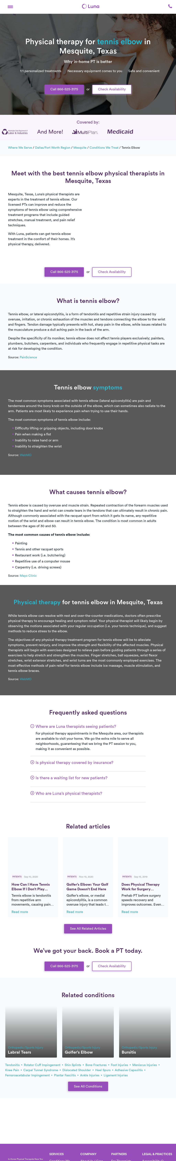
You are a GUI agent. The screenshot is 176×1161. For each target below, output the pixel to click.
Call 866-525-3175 (64, 89)
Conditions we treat (104, 147)
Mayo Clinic (28, 575)
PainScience (28, 357)
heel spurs (104, 1070)
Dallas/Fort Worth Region (52, 147)
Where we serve (20, 147)
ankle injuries (91, 1075)
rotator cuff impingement (43, 1065)
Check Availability (112, 89)
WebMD (25, 455)
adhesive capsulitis (130, 1070)
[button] (10, 6)
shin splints (74, 1065)
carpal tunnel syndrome (42, 1070)
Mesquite (79, 147)
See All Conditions (88, 1086)
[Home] (90, 6)
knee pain (13, 1070)
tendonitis (13, 1065)
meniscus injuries (146, 1065)
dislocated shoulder (78, 1070)
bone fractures (97, 1065)
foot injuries (121, 1065)
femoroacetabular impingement (28, 1075)
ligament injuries (116, 1075)
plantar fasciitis (66, 1075)
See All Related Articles (88, 928)
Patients (16, 877)
